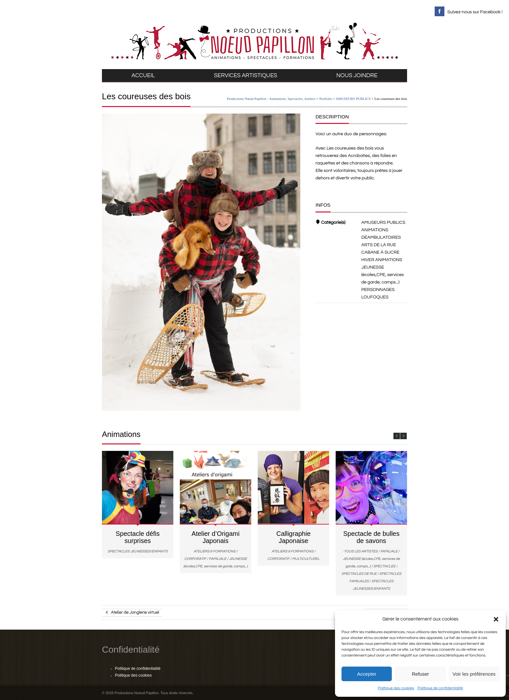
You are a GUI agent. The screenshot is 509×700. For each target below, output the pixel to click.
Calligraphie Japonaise (293, 537)
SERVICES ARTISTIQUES (245, 75)
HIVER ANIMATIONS (381, 260)
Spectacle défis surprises (138, 537)
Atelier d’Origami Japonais (216, 537)
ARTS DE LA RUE (378, 245)
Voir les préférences (474, 674)
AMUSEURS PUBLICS (353, 99)
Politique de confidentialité (440, 688)
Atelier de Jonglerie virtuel (132, 612)
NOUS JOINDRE (357, 75)
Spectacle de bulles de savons (371, 537)
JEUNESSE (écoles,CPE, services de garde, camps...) (382, 274)
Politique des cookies (396, 688)
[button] (496, 619)
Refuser (420, 674)
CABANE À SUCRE (380, 252)
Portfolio (325, 99)
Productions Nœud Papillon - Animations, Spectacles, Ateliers (271, 99)
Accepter (366, 674)
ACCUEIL (143, 75)
